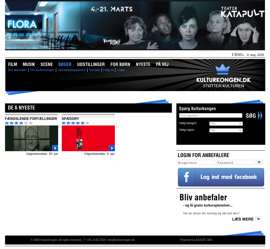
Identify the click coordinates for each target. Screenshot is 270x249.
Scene (47, 64)
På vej (162, 64)
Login (121, 70)
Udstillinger (91, 64)
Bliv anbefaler (17, 70)
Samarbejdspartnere (72, 70)
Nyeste (143, 64)
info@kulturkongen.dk (121, 239)
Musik (29, 64)
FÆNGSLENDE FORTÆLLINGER (31, 119)
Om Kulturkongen (42, 70)
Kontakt (94, 70)
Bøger (65, 64)
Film (12, 64)
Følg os (108, 70)
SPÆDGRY (70, 119)
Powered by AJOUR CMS (196, 239)
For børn (120, 64)
